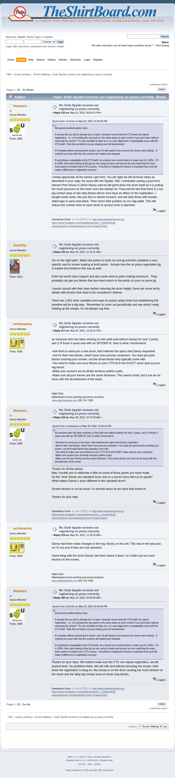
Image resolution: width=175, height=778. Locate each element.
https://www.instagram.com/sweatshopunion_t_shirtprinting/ (84, 222)
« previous (155, 84)
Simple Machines (102, 757)
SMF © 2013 (86, 757)
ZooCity (20, 245)
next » (165, 84)
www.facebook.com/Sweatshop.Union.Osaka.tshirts (79, 226)
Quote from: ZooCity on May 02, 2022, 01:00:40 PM (79, 121)
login (38, 37)
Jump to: (133, 726)
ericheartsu (23, 324)
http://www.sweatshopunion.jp (108, 219)
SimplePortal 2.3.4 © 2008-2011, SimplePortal (89, 760)
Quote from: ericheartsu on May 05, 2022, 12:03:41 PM (81, 426)
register (48, 37)
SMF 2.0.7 (72, 757)
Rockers (20, 106)
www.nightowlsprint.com (65, 400)
